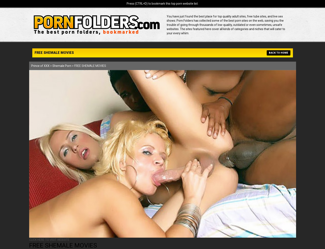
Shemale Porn (61, 66)
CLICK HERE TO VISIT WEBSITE (49, 239)
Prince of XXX (40, 66)
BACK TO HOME (278, 52)
